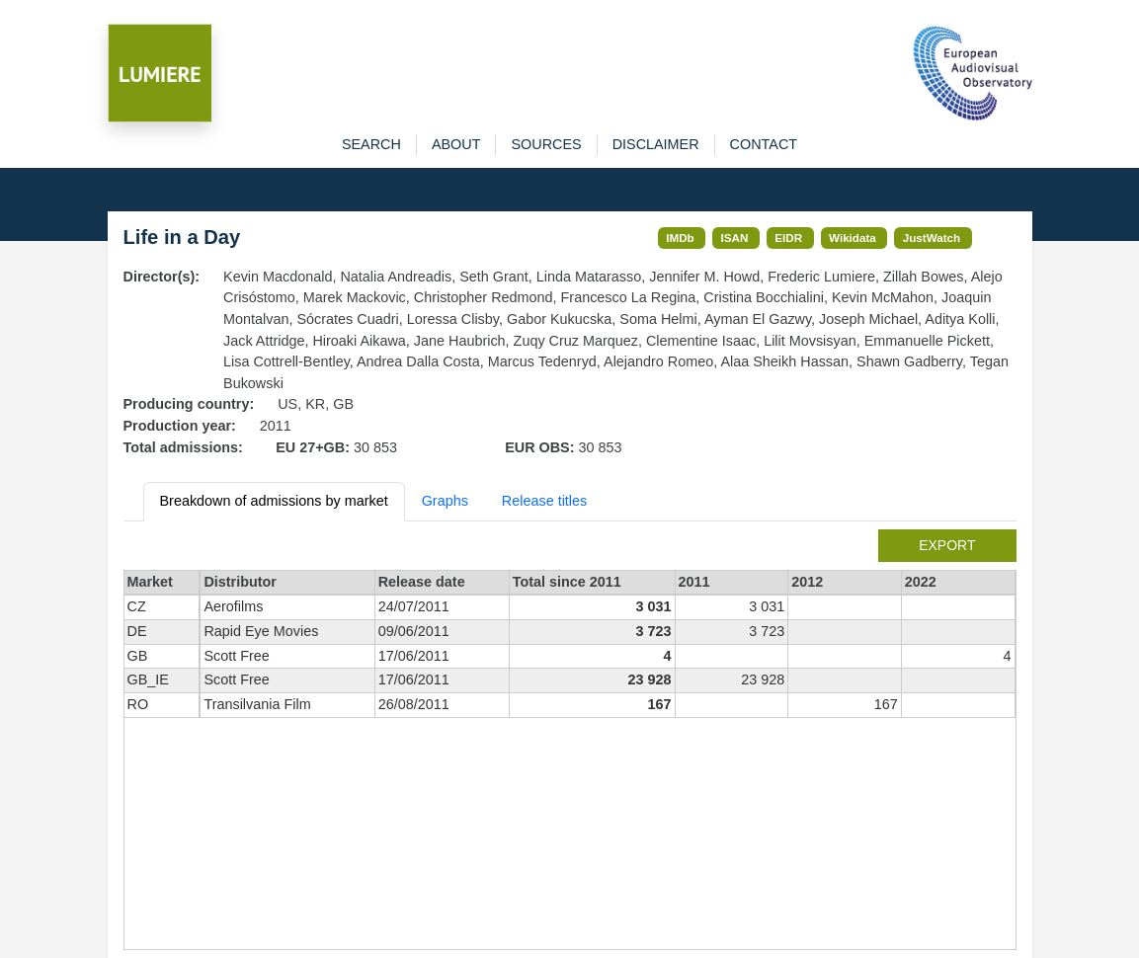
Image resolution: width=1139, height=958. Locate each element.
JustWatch (932, 237)
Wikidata (852, 237)
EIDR (788, 237)
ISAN (735, 237)
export (947, 545)
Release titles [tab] (544, 501)
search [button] (371, 144)
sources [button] (546, 144)
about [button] (456, 144)
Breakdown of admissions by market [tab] (274, 501)
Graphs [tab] (445, 501)
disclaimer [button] (655, 144)
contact (763, 144)
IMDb (680, 237)
